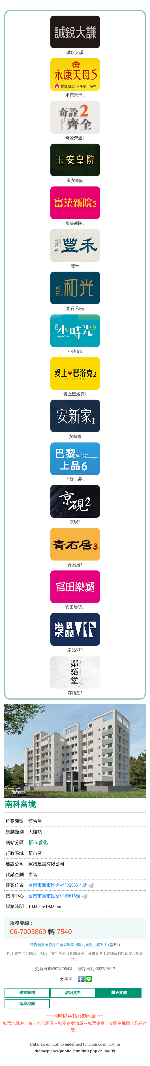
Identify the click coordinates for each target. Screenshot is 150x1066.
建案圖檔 (27, 993)
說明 (114, 945)
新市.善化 (38, 842)
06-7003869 (28, 931)
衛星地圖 (27, 1004)
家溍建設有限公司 (46, 863)
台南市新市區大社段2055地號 (57, 885)
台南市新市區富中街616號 (54, 895)
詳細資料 (73, 993)
